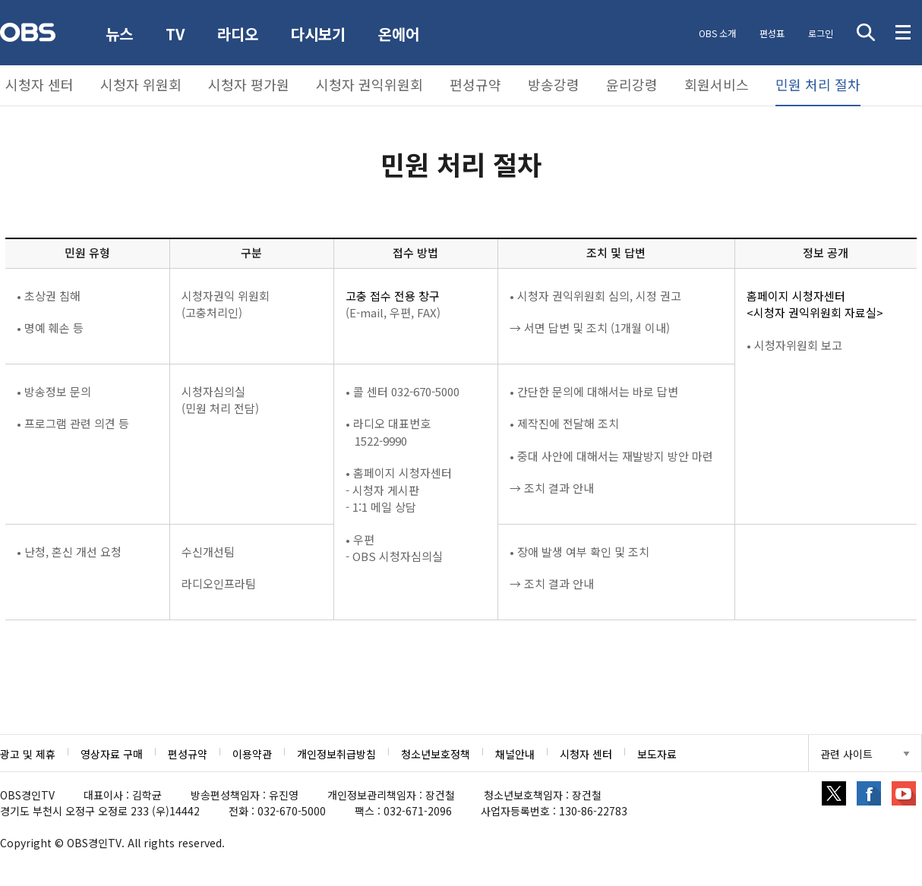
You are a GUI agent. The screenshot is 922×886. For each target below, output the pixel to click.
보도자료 (657, 753)
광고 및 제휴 (27, 753)
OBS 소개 (714, 33)
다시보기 (321, 34)
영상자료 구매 (112, 753)
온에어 (402, 34)
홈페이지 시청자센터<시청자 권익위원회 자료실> (815, 304)
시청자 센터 (39, 84)
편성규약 (475, 84)
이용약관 (252, 753)
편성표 (769, 33)
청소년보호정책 (435, 753)
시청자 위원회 (141, 84)
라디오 (239, 34)
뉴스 (120, 34)
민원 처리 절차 (817, 84)
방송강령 (553, 84)
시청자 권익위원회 (369, 84)
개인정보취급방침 (336, 753)
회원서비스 (716, 84)
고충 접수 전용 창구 (393, 296)
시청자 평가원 (248, 84)
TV (176, 34)
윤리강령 (632, 84)
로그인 (819, 33)
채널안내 (515, 753)
